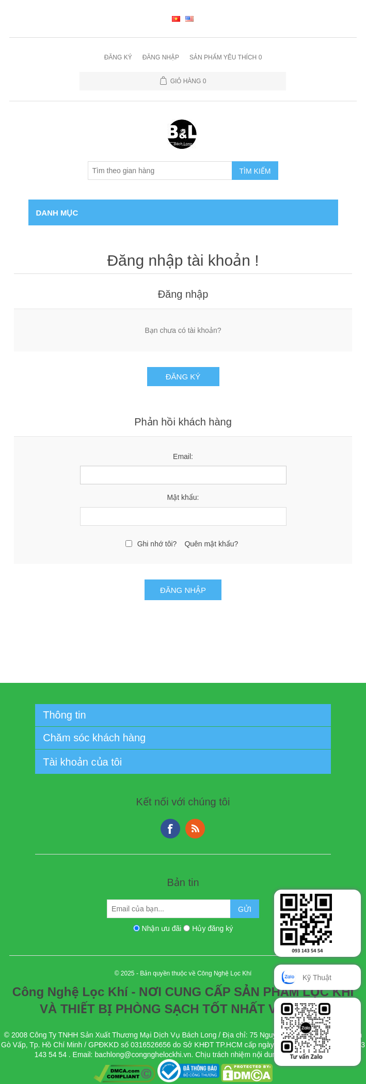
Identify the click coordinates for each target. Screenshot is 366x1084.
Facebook (170, 828)
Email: (183, 456)
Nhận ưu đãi (162, 928)
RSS (195, 828)
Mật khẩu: (183, 497)
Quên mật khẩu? (211, 544)
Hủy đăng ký (212, 928)
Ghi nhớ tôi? (157, 544)
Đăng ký (118, 57)
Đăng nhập (160, 57)
